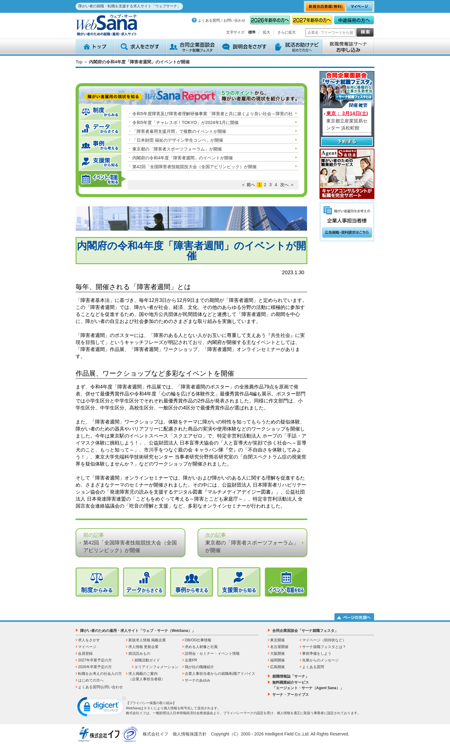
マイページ (87, 647)
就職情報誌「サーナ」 (290, 676)
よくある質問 (313, 667)
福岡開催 (277, 660)
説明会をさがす (244, 47)
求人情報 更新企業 (143, 647)
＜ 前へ (248, 184)
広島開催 (277, 667)
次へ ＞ (287, 184)
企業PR (191, 660)
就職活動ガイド (147, 660)
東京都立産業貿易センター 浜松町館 (347, 120)
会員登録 (85, 653)
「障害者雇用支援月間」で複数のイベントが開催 (179, 131)
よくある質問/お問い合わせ (100, 687)
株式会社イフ (155, 734)
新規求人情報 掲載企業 (147, 640)
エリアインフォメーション (156, 667)
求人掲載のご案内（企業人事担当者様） (146, 676)
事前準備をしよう (316, 653)
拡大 (266, 32)
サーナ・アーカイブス (290, 695)
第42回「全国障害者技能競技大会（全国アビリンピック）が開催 (194, 166)
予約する (347, 142)
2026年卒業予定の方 (95, 667)
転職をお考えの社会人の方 (100, 673)
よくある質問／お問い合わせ (221, 20)
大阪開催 (277, 653)
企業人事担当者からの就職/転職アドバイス (220, 673)
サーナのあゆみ (197, 680)
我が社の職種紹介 (199, 667)
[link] (101, 708)
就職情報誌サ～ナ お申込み (348, 47)
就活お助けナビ (296, 47)
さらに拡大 (286, 32)
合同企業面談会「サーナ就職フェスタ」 (305, 631)
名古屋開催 (279, 647)
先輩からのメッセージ (320, 660)
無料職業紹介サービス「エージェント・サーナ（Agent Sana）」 (308, 685)
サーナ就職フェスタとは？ (324, 647)
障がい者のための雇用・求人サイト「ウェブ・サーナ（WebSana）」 (137, 631)
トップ (95, 47)
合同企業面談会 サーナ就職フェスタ (192, 47)
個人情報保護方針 (190, 734)
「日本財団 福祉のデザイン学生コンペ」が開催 (177, 140)
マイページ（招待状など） (324, 640)
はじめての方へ (91, 680)
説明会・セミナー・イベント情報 (212, 653)
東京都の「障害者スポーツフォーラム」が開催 (177, 149)
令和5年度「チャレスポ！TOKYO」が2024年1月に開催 (185, 122)
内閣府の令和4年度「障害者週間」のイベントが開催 (182, 157)
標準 (251, 32)
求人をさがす (140, 47)
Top (79, 61)
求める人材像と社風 (201, 647)
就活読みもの (139, 653)
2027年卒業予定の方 (95, 660)
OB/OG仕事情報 (198, 640)
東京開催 (277, 640)
